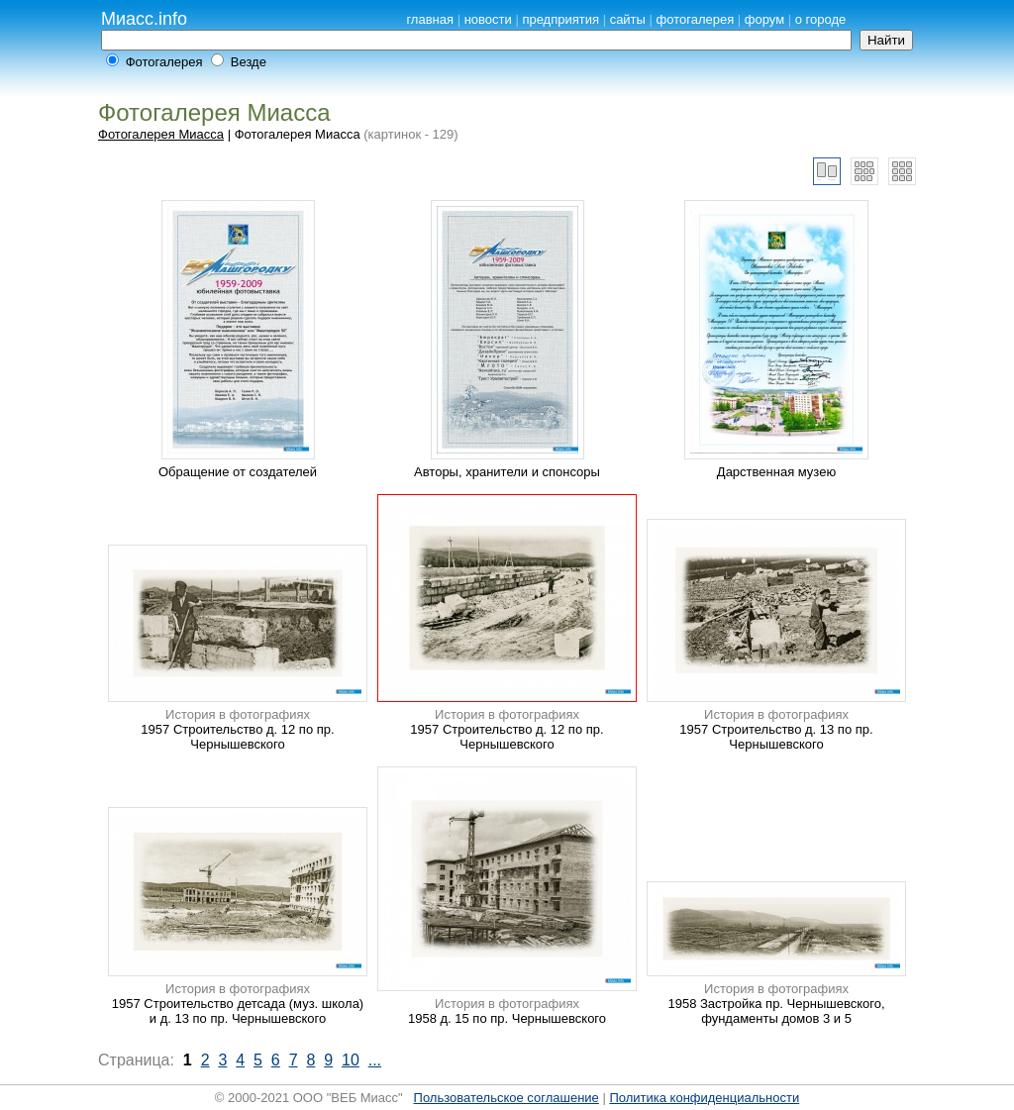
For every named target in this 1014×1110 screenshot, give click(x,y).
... (374, 1060)
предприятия (560, 19)
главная (430, 19)
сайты (628, 19)
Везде (248, 61)
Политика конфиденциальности (704, 1097)
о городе (821, 19)
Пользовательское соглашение (506, 1097)
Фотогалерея (164, 61)
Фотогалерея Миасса (161, 134)
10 (350, 1060)
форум (764, 19)
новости (488, 19)
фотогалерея (696, 19)
